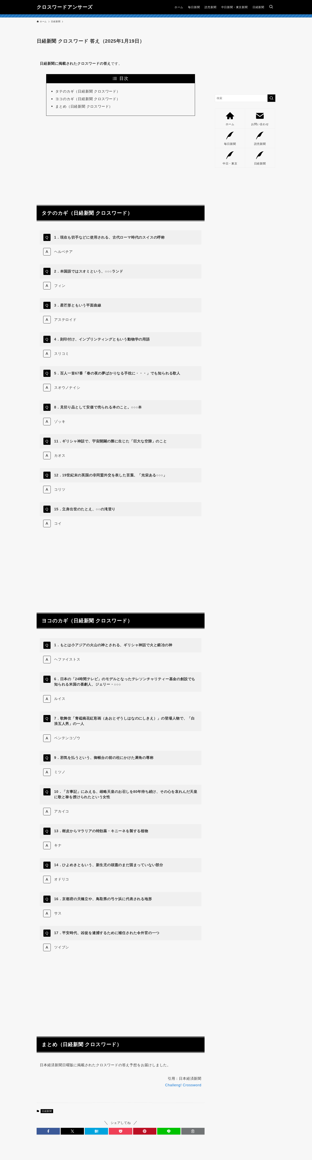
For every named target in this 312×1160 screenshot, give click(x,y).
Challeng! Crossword (183, 1085)
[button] (48, 1131)
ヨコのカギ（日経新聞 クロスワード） (87, 99)
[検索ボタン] (271, 7)
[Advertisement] (120, 158)
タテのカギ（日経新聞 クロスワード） (87, 91)
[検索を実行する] (271, 98)
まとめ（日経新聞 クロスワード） (84, 106)
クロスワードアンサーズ (65, 7)
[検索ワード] (245, 98)
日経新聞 (47, 1111)
